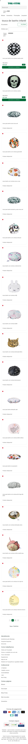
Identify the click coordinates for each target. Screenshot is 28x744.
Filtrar (22, 24)
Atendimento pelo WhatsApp (7, 639)
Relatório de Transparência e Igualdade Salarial (12, 661)
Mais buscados (14, 697)
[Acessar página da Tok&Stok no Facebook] (8, 629)
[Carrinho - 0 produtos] (26, 3)
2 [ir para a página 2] (15, 620)
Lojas (2, 675)
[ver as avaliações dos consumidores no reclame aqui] (14, 725)
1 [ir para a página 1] (12, 620)
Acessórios (9, 15)
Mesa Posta (14, 693)
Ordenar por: (4, 29)
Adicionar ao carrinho (14, 67)
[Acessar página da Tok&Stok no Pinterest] (16, 629)
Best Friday (3, 677)
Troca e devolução (5, 654)
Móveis (3, 15)
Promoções (17, 15)
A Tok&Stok (3, 668)
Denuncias (3, 643)
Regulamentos (4, 657)
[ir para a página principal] (14, 3)
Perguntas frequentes (6, 641)
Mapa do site (4, 659)
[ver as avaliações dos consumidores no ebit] (7, 725)
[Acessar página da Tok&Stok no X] (20, 629)
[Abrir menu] (4, 3)
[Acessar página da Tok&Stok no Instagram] (12, 629)
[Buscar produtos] (14, 7)
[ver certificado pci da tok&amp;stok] (21, 725)
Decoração (14, 689)
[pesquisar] (25, 7)
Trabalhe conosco (5, 670)
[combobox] (18, 29)
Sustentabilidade (5, 672)
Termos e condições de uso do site (9, 652)
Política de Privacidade (6, 650)
